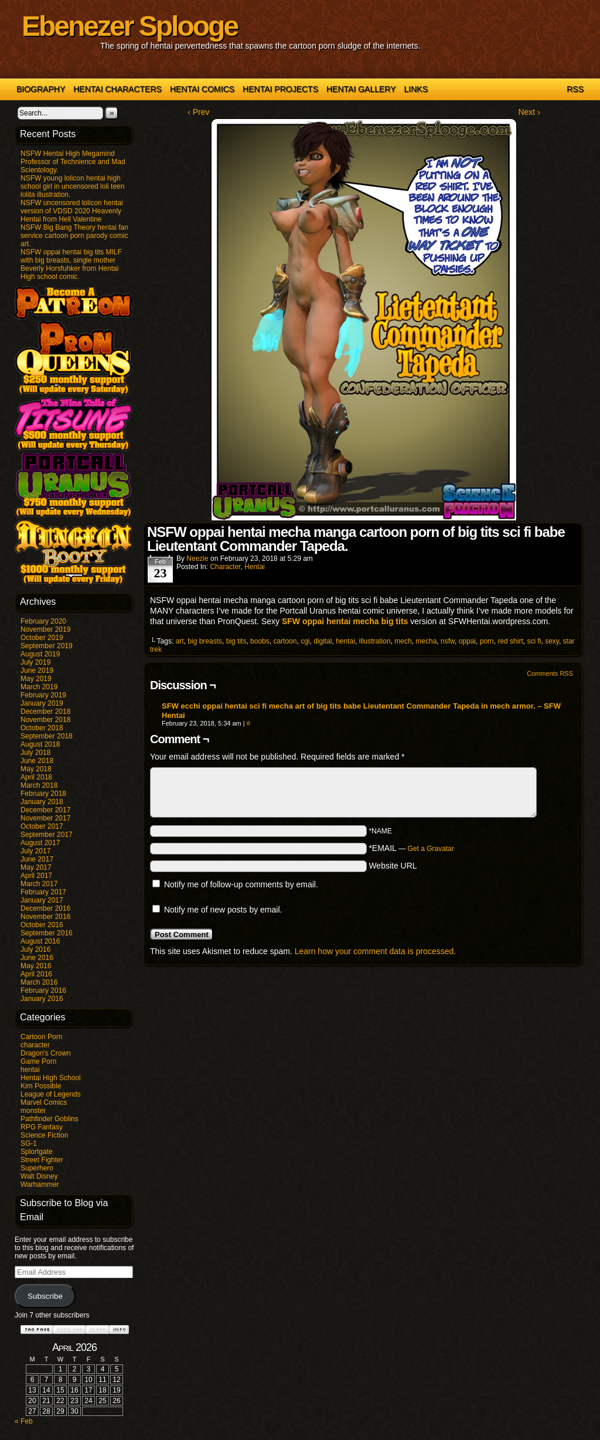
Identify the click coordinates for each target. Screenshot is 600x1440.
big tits (236, 641)
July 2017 (35, 851)
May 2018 (36, 769)
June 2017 (37, 859)
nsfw (448, 641)
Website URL (393, 865)
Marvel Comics (44, 1102)
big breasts (205, 641)
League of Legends (51, 1094)
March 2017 (39, 884)
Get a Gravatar (431, 849)
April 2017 (36, 876)
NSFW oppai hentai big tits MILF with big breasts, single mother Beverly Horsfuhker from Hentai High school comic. (71, 264)
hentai (30, 1069)
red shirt (510, 641)
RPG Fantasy (42, 1127)
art (180, 641)
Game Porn (38, 1061)
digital (322, 641)
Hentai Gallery (361, 89)
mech (402, 641)
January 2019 (42, 703)
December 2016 (45, 908)
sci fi (534, 641)
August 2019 (40, 654)
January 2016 (42, 999)
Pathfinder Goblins (50, 1119)
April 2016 (36, 974)
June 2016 (37, 958)
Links (416, 89)
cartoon (284, 641)
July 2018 (35, 752)
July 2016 (35, 949)
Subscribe (45, 1296)
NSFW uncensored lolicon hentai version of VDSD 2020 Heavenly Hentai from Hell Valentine (72, 211)
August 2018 (40, 744)
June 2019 (37, 670)
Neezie (197, 558)
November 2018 (45, 720)
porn (487, 641)
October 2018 (42, 728)
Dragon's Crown (46, 1053)
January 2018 (42, 802)
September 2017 (47, 834)
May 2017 (36, 867)
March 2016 (39, 982)
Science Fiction (44, 1135)
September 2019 (47, 646)
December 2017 (45, 810)
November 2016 (45, 917)
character (35, 1045)
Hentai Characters (117, 89)
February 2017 (43, 892)
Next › (529, 112)
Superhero (37, 1168)
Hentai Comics (202, 89)
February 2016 (43, 990)
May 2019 (36, 679)
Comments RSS (550, 673)
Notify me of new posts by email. (223, 909)
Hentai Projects (280, 89)
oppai (467, 641)
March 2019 (39, 687)
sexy (552, 641)
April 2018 (36, 777)
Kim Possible (41, 1086)
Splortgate (37, 1152)
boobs (260, 641)
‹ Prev (198, 112)
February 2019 (43, 695)
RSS (575, 89)
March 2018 (39, 785)
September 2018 (47, 736)
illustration (375, 641)
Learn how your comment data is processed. (375, 951)
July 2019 (35, 662)
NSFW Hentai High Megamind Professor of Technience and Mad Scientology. (73, 161)
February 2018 (43, 793)
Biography (40, 89)
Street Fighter (42, 1160)
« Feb (24, 1421)
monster (33, 1111)
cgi (305, 641)
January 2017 (42, 900)
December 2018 (45, 711)
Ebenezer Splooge (129, 26)
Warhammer (40, 1184)
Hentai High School (51, 1078)
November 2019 (45, 629)
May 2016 (36, 966)
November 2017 (45, 818)
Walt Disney (39, 1176)
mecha (426, 641)
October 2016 (42, 925)
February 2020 (43, 621)
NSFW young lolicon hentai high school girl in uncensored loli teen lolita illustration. (72, 186)
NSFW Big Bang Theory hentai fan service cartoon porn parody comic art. (74, 235)
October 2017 (42, 826)
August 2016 (40, 941)
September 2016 (47, 933)
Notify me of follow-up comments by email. (241, 884)
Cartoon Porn (41, 1037)
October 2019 (42, 638)
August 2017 (40, 843)
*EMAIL (411, 848)
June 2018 (37, 761)
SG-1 (29, 1143)
